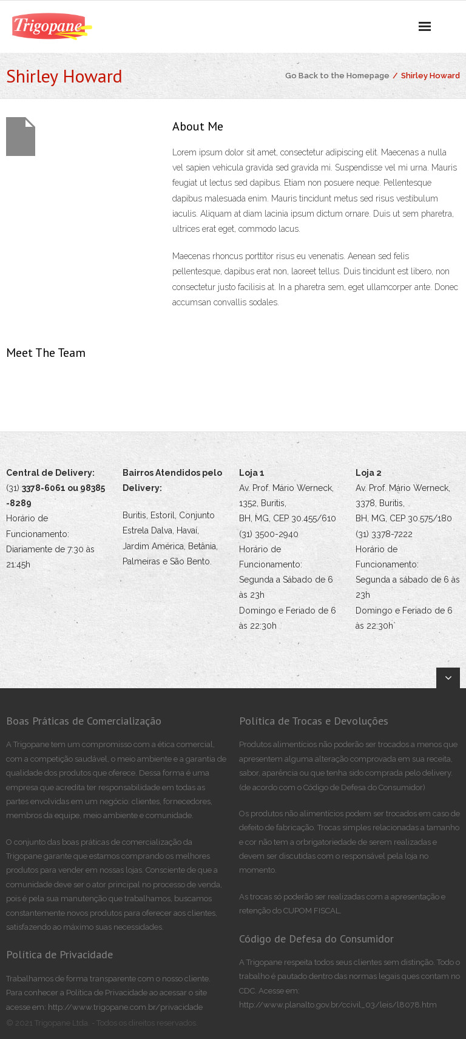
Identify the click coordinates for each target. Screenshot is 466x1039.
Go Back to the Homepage (337, 75)
